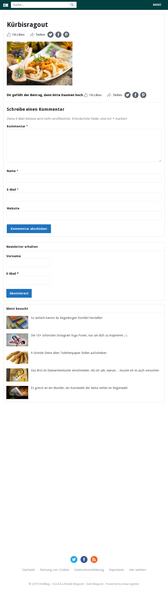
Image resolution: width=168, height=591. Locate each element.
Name (12, 171)
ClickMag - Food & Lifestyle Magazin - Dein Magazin (71, 584)
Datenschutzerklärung (89, 570)
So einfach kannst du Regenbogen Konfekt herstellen (66, 318)
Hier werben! (137, 570)
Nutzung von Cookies (54, 570)
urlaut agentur (130, 584)
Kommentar (17, 126)
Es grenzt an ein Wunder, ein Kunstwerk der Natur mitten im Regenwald (79, 388)
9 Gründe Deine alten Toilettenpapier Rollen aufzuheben (69, 353)
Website (13, 208)
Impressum (116, 570)
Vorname (13, 256)
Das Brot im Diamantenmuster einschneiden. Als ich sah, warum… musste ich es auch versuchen (95, 370)
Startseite (28, 570)
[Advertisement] (84, 482)
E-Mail (13, 189)
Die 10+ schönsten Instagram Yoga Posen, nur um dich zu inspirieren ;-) (79, 335)
